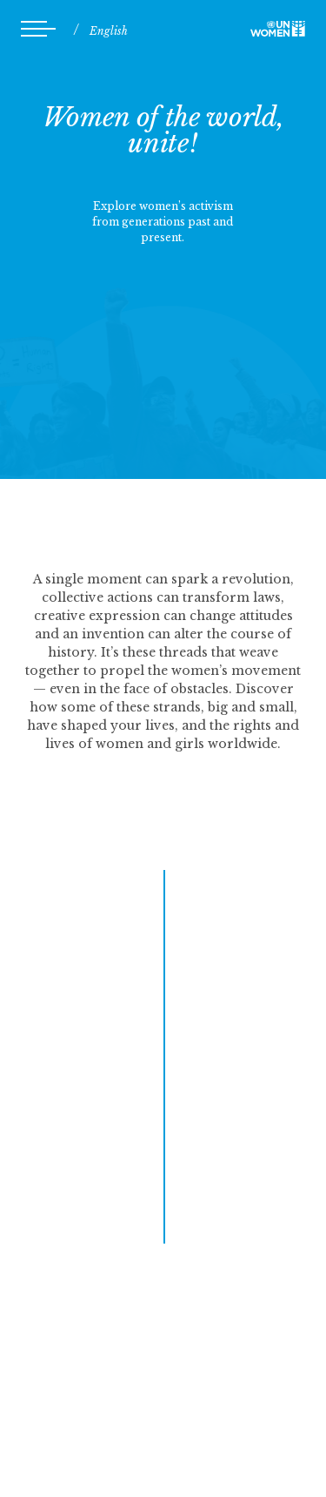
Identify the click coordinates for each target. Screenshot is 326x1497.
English (109, 30)
